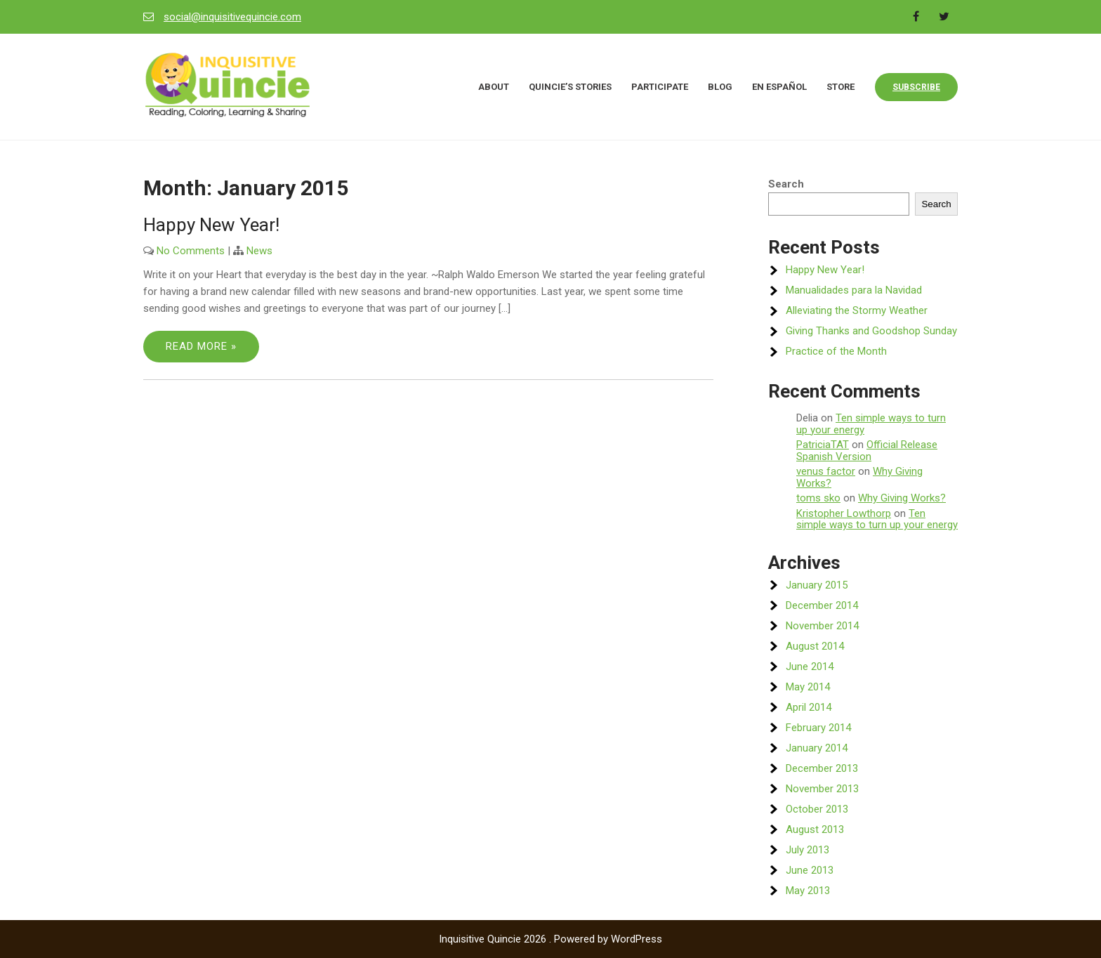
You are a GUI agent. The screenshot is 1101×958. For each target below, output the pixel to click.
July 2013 (807, 850)
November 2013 (822, 788)
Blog (720, 86)
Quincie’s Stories (570, 86)
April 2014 (808, 707)
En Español (779, 86)
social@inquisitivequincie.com (232, 17)
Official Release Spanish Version (866, 450)
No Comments (191, 250)
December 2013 (822, 768)
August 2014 (815, 646)
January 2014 (817, 748)
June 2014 (809, 666)
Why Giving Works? (902, 498)
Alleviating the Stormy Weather (857, 310)
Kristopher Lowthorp (843, 513)
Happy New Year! (211, 224)
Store (840, 86)
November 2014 (822, 625)
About (493, 86)
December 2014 (822, 605)
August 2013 (815, 829)
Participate (659, 86)
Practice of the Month (836, 351)
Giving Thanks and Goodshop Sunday (871, 330)
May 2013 (808, 890)
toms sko (818, 498)
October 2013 (817, 809)
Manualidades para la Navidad (854, 290)
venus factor (825, 471)
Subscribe (916, 87)
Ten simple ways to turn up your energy (871, 424)
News (259, 250)
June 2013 (809, 870)
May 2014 (808, 687)
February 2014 (818, 727)
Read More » (201, 346)
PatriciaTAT (822, 444)
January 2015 (817, 585)
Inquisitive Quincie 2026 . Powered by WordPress (550, 939)
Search (786, 184)
